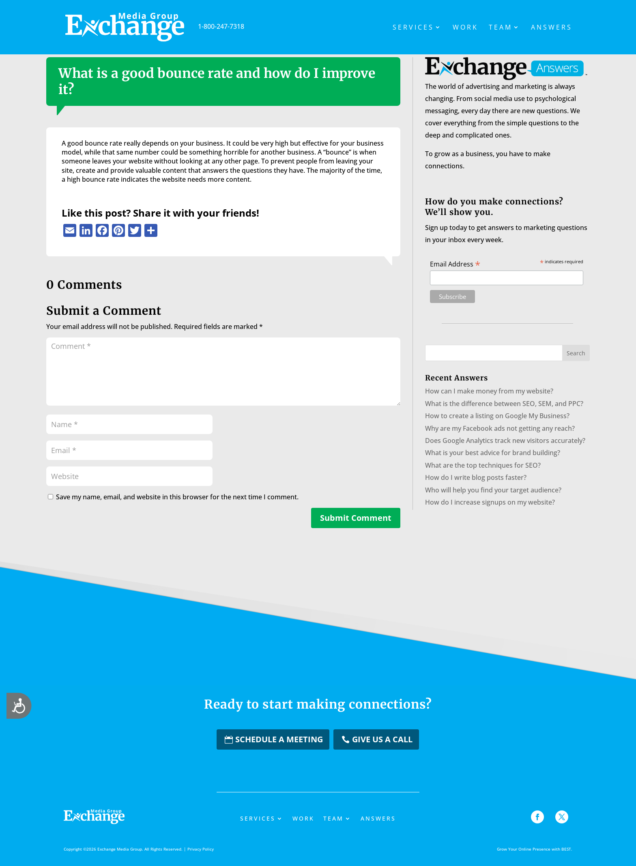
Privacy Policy (200, 849)
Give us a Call (382, 739)
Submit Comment (355, 517)
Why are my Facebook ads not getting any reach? (500, 428)
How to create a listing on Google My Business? (497, 415)
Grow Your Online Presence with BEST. (534, 849)
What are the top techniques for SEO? (483, 465)
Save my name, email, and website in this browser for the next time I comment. (177, 496)
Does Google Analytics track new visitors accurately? (505, 440)
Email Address (455, 263)
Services (413, 28)
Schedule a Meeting (279, 739)
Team (500, 28)
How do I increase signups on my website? (490, 502)
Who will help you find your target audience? (493, 490)
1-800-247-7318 (180, 26)
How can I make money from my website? (489, 391)
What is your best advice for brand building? (492, 452)
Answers (551, 28)
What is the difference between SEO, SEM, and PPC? (504, 403)
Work (465, 28)
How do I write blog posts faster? (475, 477)
